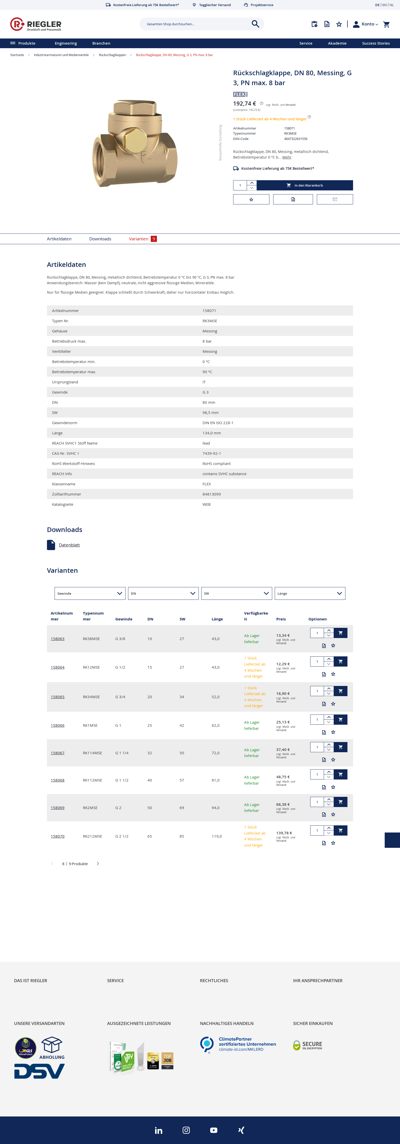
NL (392, 5)
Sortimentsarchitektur (36, 965)
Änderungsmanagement (131, 965)
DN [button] (133, 593)
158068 (58, 780)
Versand (290, 105)
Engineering (66, 43)
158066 (58, 725)
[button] (370, 24)
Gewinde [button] (64, 593)
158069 (58, 807)
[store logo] (72, 24)
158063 (58, 638)
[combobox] (198, 24)
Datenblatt (69, 545)
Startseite (17, 55)
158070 (58, 836)
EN (384, 5)
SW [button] (206, 593)
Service (305, 43)
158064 (58, 667)
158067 (58, 752)
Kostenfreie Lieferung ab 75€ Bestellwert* (277, 168)
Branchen (101, 43)
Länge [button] (282, 593)
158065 (58, 696)
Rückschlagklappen (112, 55)
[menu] (143, 43)
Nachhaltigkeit (28, 948)
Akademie (337, 43)
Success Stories (376, 43)
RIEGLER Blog (27, 939)
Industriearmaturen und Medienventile (61, 55)
